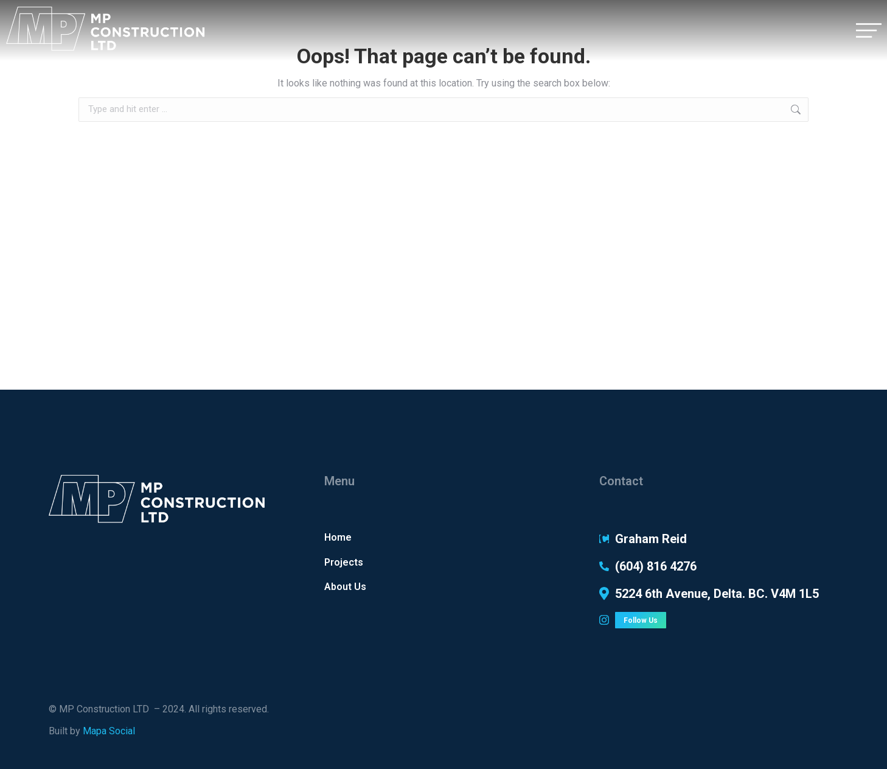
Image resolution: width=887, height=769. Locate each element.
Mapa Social (109, 731)
